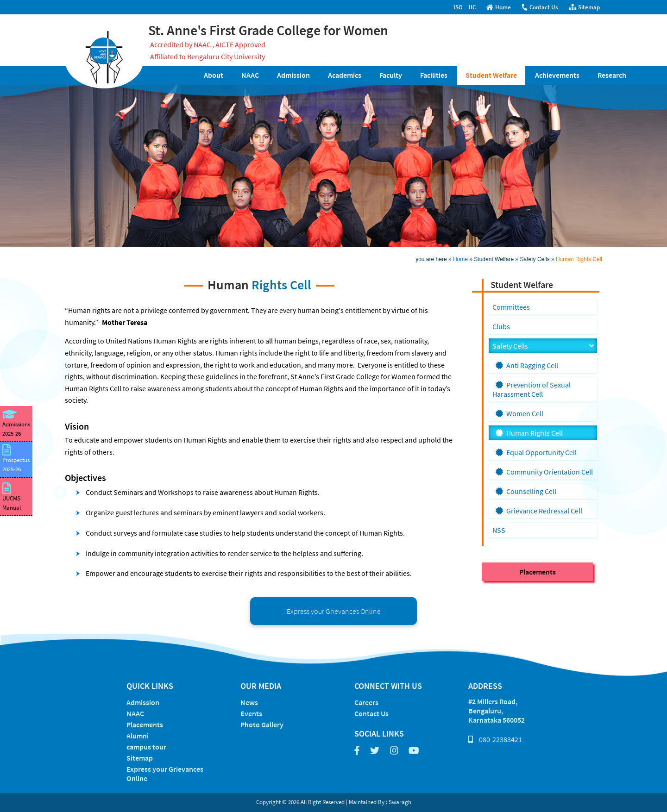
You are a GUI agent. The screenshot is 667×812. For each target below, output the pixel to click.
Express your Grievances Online (334, 611)
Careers (366, 702)
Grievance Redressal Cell (539, 510)
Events (251, 713)
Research (612, 75)
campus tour (146, 746)
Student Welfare (491, 75)
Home (498, 7)
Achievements (557, 75)
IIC (472, 7)
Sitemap (584, 7)
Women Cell (519, 413)
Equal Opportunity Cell (536, 452)
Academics (344, 75)
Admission (293, 75)
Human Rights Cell (579, 259)
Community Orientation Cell (544, 471)
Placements (537, 571)
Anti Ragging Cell (527, 365)
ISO (458, 7)
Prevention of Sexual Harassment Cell (531, 389)
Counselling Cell (526, 491)
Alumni (137, 735)
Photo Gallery (261, 724)
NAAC (250, 75)
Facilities (433, 75)
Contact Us (539, 7)
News (249, 702)
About (213, 75)
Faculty (390, 75)
